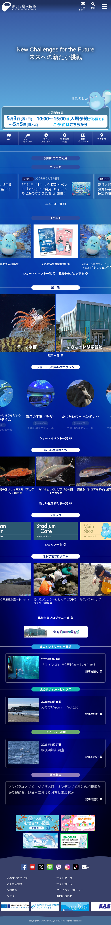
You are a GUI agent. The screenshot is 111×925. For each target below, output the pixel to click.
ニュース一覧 (53, 204)
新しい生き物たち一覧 (53, 503)
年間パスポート (83, 140)
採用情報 (12, 890)
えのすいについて (17, 878)
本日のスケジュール (42, 428)
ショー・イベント (27, 140)
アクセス (101, 139)
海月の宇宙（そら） (41, 416)
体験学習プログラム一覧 (54, 618)
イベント (55, 218)
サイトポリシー (65, 884)
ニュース (55, 167)
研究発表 (55, 775)
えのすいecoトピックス (55, 689)
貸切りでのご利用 (55, 158)
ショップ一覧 (53, 544)
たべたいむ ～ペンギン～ (80, 416)
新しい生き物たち (55, 450)
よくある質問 (15, 884)
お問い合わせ (64, 896)
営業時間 (57, 112)
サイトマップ (64, 878)
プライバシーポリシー (69, 890)
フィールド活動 (55, 732)
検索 (93, 7)
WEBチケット (82, 9)
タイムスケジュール (46, 140)
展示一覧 (53, 355)
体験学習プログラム (55, 556)
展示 (9, 139)
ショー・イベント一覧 (37, 273)
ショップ (55, 515)
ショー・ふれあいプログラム (55, 367)
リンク (11, 896)
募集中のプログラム (71, 273)
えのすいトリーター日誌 (55, 646)
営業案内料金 (64, 140)
